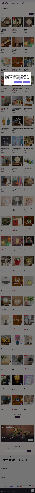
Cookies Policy (20, 78)
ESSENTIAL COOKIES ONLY (18, 81)
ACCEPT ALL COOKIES (26, 81)
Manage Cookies (8, 81)
